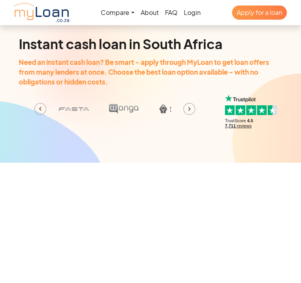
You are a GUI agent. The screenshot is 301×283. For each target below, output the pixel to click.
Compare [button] (115, 12)
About (150, 12)
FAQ (171, 12)
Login (192, 12)
